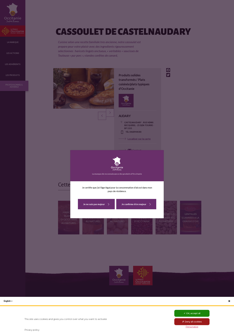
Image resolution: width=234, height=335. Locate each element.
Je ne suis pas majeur (94, 204)
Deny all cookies (192, 321)
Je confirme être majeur (134, 204)
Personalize (192, 326)
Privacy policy (31, 329)
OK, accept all (192, 313)
